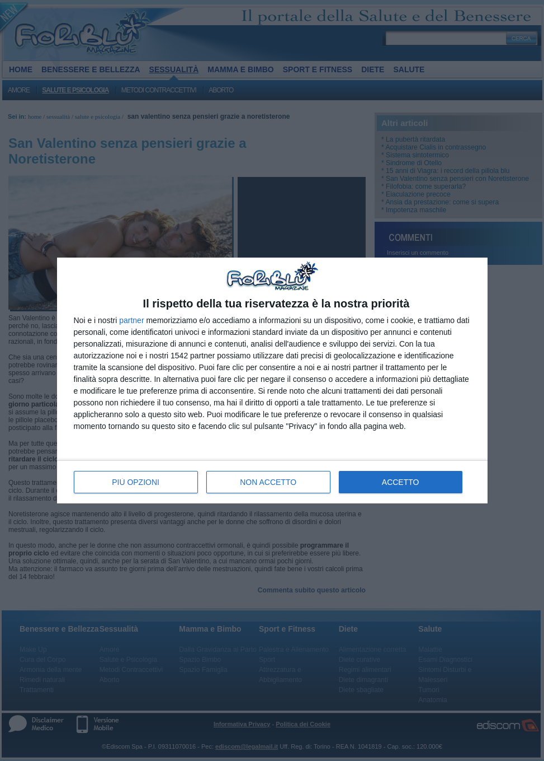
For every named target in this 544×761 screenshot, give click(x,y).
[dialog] (272, 380)
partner (131, 320)
